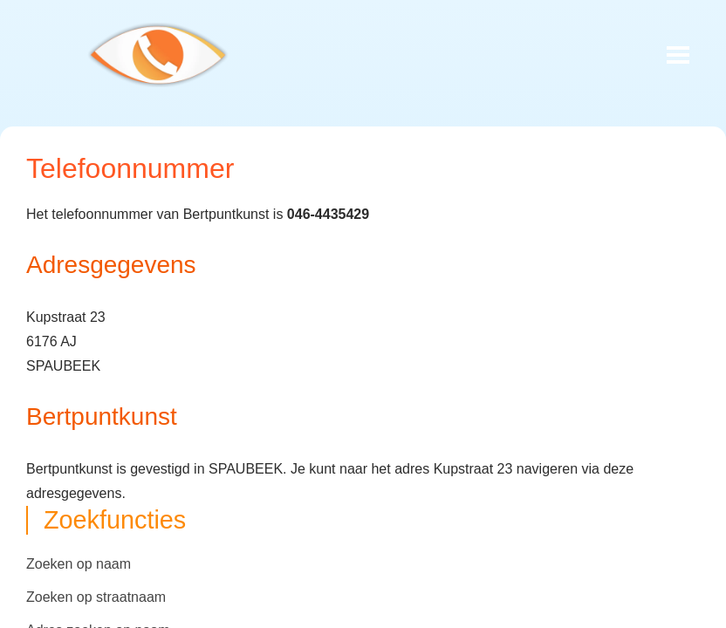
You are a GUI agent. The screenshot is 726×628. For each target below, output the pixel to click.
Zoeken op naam (78, 563)
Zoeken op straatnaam (96, 597)
